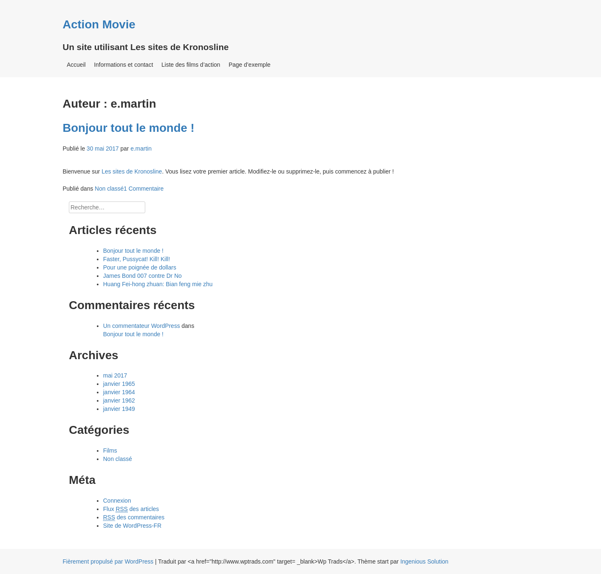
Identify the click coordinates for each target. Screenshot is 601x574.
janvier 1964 (119, 392)
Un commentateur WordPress (141, 325)
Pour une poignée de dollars (139, 267)
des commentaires (133, 517)
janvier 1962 (119, 400)
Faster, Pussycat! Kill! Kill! (136, 259)
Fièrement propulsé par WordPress (108, 561)
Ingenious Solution (424, 561)
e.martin (141, 148)
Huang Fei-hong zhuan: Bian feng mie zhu (157, 284)
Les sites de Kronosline (131, 171)
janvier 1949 (119, 408)
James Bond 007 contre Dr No (142, 275)
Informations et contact (123, 64)
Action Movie (99, 24)
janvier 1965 (119, 383)
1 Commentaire (144, 188)
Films (110, 450)
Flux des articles (131, 509)
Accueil (76, 64)
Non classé (109, 188)
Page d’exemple (249, 64)
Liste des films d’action (191, 64)
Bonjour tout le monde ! (128, 127)
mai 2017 (115, 375)
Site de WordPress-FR (132, 525)
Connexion (117, 500)
